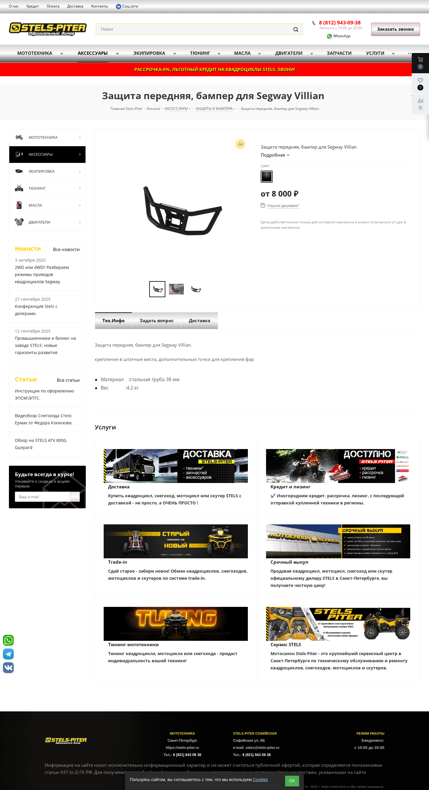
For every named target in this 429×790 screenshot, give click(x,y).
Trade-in (117, 562)
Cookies (260, 779)
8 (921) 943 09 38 (187, 755)
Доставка (119, 487)
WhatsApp (334, 35)
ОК (292, 780)
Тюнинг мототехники (133, 644)
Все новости (66, 249)
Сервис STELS (286, 644)
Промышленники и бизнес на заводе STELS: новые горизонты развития (45, 345)
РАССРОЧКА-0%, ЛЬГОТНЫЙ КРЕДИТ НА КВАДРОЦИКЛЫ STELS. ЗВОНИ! (214, 69)
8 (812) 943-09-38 (340, 22)
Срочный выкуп (289, 562)
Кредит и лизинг (290, 487)
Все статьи (68, 380)
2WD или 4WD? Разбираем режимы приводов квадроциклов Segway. (42, 274)
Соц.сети (127, 7)
